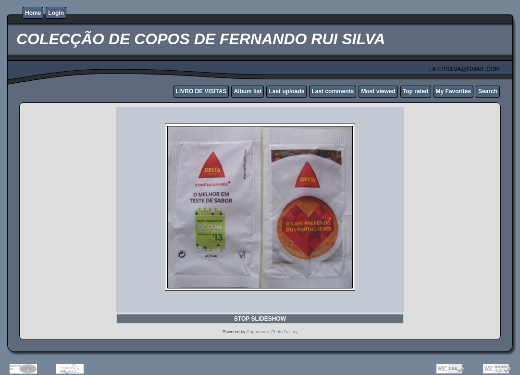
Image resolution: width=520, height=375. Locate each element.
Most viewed (378, 91)
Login (56, 13)
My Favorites (453, 91)
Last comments (332, 91)
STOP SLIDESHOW (260, 318)
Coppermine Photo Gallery (272, 331)
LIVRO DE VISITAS (201, 91)
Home (33, 13)
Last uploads (286, 91)
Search (487, 91)
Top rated (416, 91)
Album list (247, 91)
